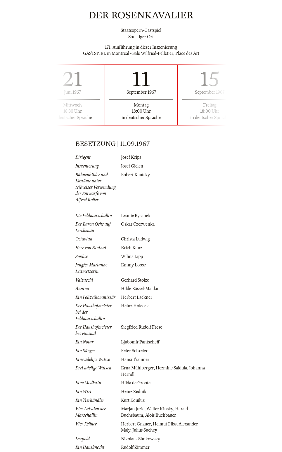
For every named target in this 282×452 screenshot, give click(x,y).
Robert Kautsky (135, 174)
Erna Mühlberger (137, 368)
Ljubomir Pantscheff (140, 342)
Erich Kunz (131, 247)
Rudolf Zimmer (135, 447)
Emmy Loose (133, 265)
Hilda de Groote (135, 383)
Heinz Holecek (135, 305)
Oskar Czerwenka (138, 224)
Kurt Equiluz (133, 400)
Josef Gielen (132, 166)
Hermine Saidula (171, 368)
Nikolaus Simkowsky (140, 439)
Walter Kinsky (159, 408)
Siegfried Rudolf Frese (141, 327)
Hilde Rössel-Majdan (140, 288)
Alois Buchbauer (160, 415)
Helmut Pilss (165, 424)
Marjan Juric (132, 408)
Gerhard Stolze (135, 280)
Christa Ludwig (135, 239)
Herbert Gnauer (136, 424)
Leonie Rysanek (135, 215)
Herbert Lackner (136, 297)
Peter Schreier (134, 350)
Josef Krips (131, 157)
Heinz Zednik (133, 391)
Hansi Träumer (135, 359)
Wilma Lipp (132, 256)
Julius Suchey (144, 430)
